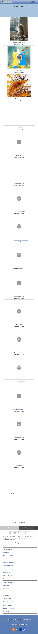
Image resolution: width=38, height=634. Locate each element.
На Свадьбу (6, 595)
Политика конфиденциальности (29, 622)
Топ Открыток (7, 546)
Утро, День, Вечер (7, 549)
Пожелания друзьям (21, 493)
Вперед (27, 528)
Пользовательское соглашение (20, 624)
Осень (21, 98)
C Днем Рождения (8, 555)
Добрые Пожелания (8, 562)
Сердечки (21, 352)
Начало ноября (21, 211)
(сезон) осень (21, 381)
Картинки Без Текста (8, 565)
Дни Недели (6, 552)
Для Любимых (7, 592)
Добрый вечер (21, 268)
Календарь (6, 559)
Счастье (21, 70)
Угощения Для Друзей (9, 582)
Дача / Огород (7, 579)
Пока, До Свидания (8, 612)
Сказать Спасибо (7, 605)
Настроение (21, 127)
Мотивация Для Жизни (9, 569)
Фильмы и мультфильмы (21, 240)
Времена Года (6, 572)
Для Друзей (6, 588)
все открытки (6, 2)
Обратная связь (27, 619)
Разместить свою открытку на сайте (10, 622)
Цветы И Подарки (7, 575)
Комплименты (7, 598)
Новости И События (8, 608)
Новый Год (6, 585)
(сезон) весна (21, 42)
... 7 (27, 532)
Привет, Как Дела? (8, 602)
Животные (21, 183)
